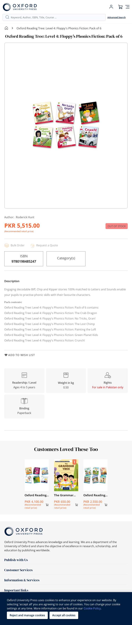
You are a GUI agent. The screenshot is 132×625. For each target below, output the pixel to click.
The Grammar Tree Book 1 (63, 495)
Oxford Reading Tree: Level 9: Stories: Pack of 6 (95, 495)
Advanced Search (116, 17)
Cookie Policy (92, 608)
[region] (66, 608)
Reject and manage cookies (27, 615)
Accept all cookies (63, 615)
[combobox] (57, 17)
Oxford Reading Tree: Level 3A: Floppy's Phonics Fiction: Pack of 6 (36, 495)
